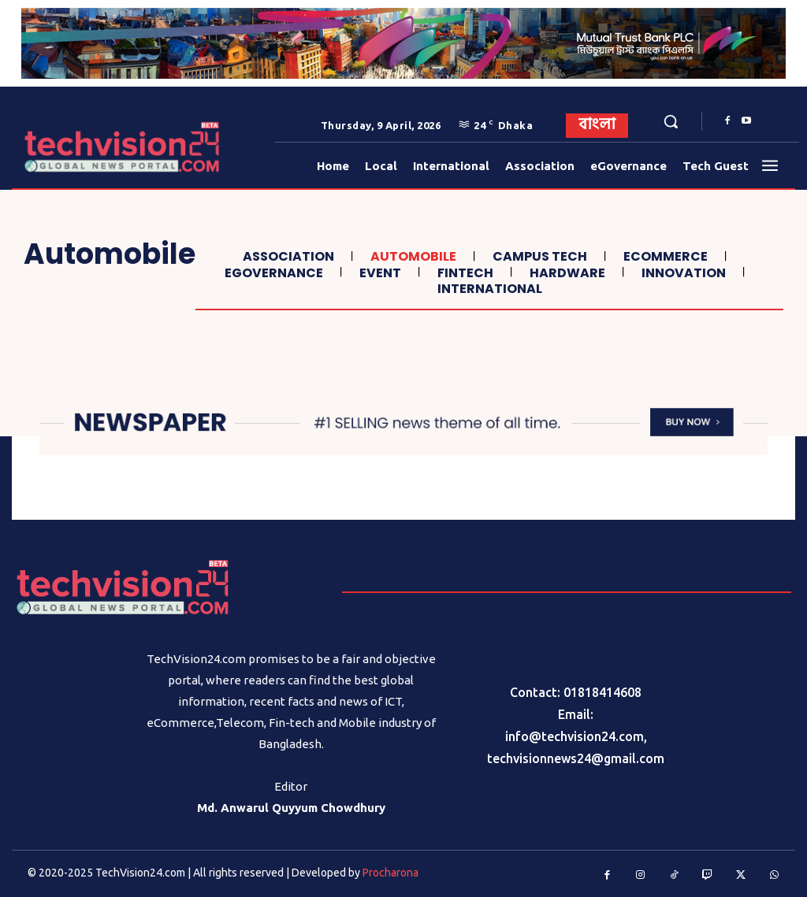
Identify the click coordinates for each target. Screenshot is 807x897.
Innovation (682, 272)
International (487, 288)
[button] (671, 121)
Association (286, 256)
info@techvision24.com (574, 736)
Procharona (390, 872)
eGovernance (272, 272)
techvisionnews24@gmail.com (575, 758)
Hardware (565, 272)
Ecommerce (663, 256)
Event (378, 272)
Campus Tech (538, 256)
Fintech (463, 272)
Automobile (411, 256)
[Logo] (62, 147)
